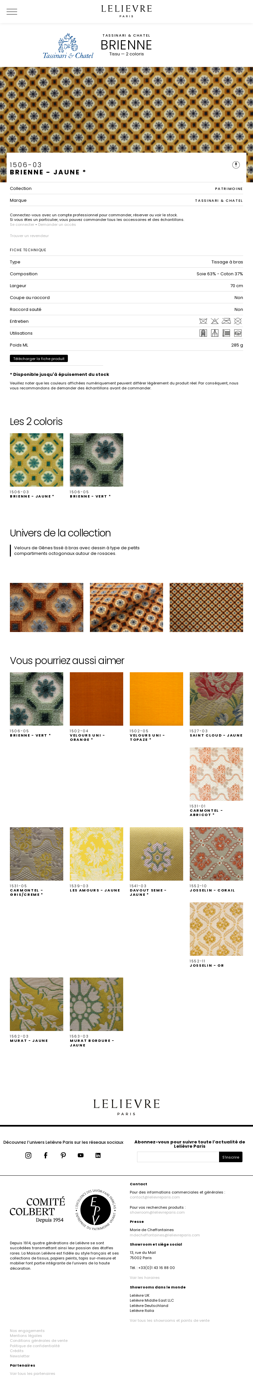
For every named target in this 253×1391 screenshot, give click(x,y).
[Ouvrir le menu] (20, 11)
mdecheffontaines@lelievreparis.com (165, 1235)
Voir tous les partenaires (32, 1373)
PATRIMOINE (229, 188)
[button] (36, 466)
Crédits (17, 1350)
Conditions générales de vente (39, 1340)
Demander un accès (57, 224)
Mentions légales (26, 1335)
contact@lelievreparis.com (155, 1197)
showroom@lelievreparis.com (157, 1212)
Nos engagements (27, 1330)
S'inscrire (230, 1157)
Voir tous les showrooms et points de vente (170, 1320)
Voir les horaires (145, 1277)
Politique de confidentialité (35, 1345)
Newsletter (20, 1356)
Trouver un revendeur (29, 235)
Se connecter (22, 224)
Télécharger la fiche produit (39, 358)
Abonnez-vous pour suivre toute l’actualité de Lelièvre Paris (189, 1144)
